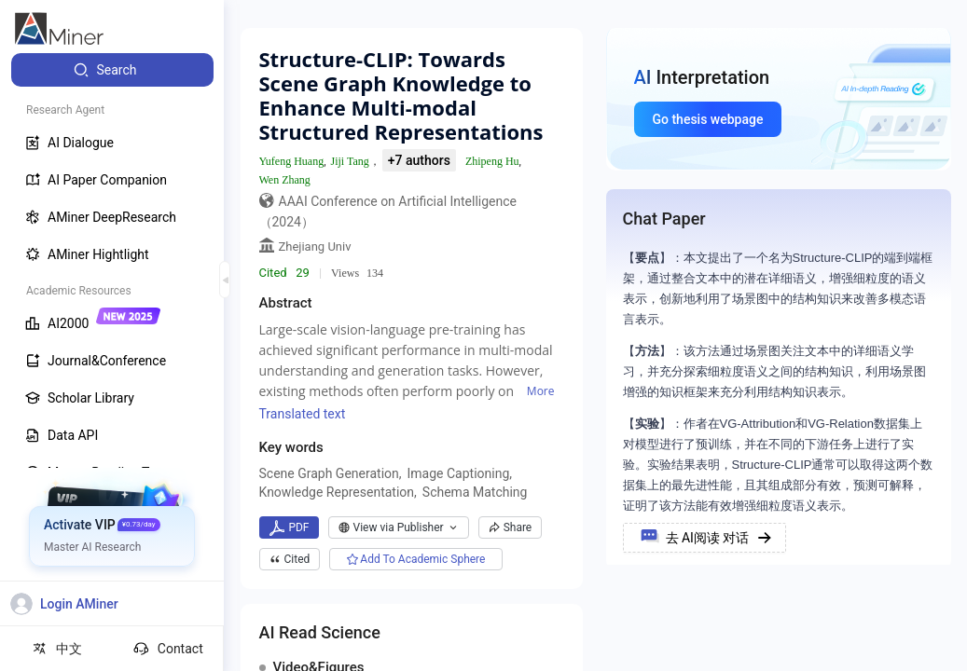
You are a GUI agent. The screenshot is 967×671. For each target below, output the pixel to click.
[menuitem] (112, 70)
